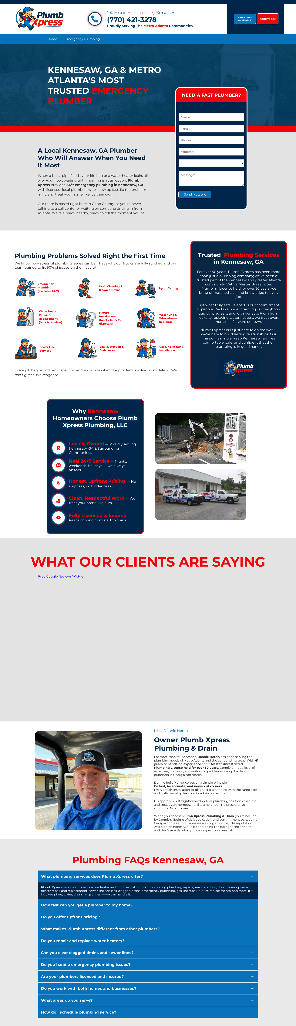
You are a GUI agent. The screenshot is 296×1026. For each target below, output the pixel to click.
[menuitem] (52, 39)
